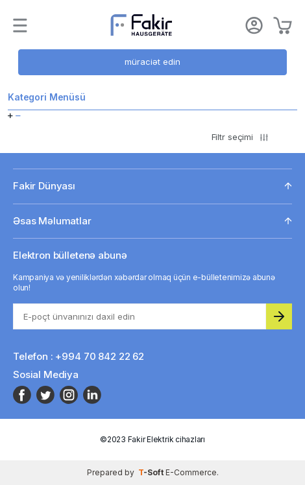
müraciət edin (152, 61)
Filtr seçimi (240, 137)
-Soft (151, 472)
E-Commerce (191, 472)
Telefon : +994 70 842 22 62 (78, 356)
